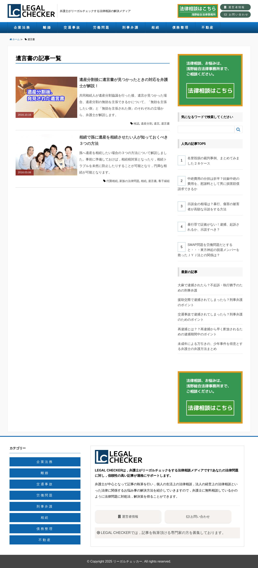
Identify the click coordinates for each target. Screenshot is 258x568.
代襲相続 (112, 181)
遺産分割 (146, 123)
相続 (155, 27)
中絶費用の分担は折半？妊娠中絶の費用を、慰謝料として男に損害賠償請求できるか (209, 184)
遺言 (157, 123)
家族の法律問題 (129, 181)
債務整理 (180, 27)
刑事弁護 (130, 27)
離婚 (47, 27)
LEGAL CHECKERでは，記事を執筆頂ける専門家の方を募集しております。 (161, 533)
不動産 (207, 27)
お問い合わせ (236, 14)
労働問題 (101, 27)
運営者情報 (234, 7)
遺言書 (165, 123)
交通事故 (72, 27)
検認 (136, 123)
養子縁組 (164, 181)
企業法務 (22, 27)
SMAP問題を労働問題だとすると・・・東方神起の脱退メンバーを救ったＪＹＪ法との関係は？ (209, 250)
